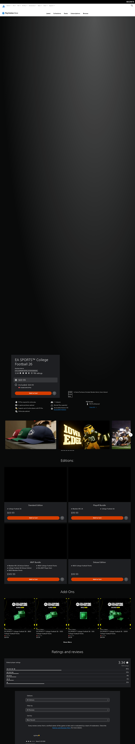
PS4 (18, 5)
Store (44, 5)
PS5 (14, 5)
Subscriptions (75, 11)
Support (51, 5)
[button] (60, 408)
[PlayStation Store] (11, 11)
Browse (85, 11)
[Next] (130, 433)
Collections (57, 11)
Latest (48, 11)
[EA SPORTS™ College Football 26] (30, 433)
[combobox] (67, 698)
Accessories (32, 5)
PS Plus (24, 5)
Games (8, 5)
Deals (66, 11)
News (39, 5)
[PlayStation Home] (3, 6)
